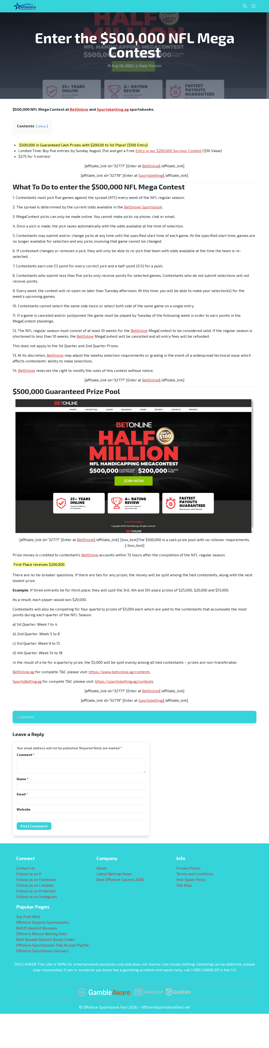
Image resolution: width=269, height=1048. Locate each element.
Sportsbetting (151, 175)
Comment (25, 755)
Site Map (184, 885)
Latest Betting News (114, 873)
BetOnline (79, 109)
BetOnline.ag (23, 671)
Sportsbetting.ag (113, 109)
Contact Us (25, 868)
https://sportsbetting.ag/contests (124, 681)
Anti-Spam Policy (191, 879)
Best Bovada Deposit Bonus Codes (45, 939)
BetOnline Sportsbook (143, 207)
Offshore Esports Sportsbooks (42, 922)
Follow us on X (28, 873)
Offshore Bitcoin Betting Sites (41, 933)
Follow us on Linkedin (35, 885)
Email (22, 794)
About (101, 868)
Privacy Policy (188, 868)
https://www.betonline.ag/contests (119, 671)
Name (22, 779)
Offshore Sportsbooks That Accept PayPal (52, 945)
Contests (27, 717)
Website (23, 809)
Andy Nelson (150, 65)
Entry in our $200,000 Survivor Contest (168, 150)
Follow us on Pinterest (35, 891)
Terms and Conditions (194, 873)
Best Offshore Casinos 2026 (120, 879)
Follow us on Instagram (36, 896)
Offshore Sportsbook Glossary (42, 950)
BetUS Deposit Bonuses (36, 928)
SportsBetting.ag (27, 681)
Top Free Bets (28, 916)
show (42, 126)
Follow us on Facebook (36, 879)
